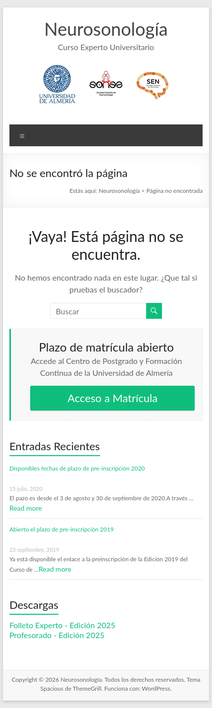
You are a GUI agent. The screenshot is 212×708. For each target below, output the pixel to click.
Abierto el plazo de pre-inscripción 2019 (61, 529)
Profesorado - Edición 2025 (57, 635)
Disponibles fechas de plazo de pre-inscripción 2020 (77, 468)
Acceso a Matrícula (112, 398)
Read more (25, 508)
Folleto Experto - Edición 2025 (62, 625)
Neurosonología (105, 29)
